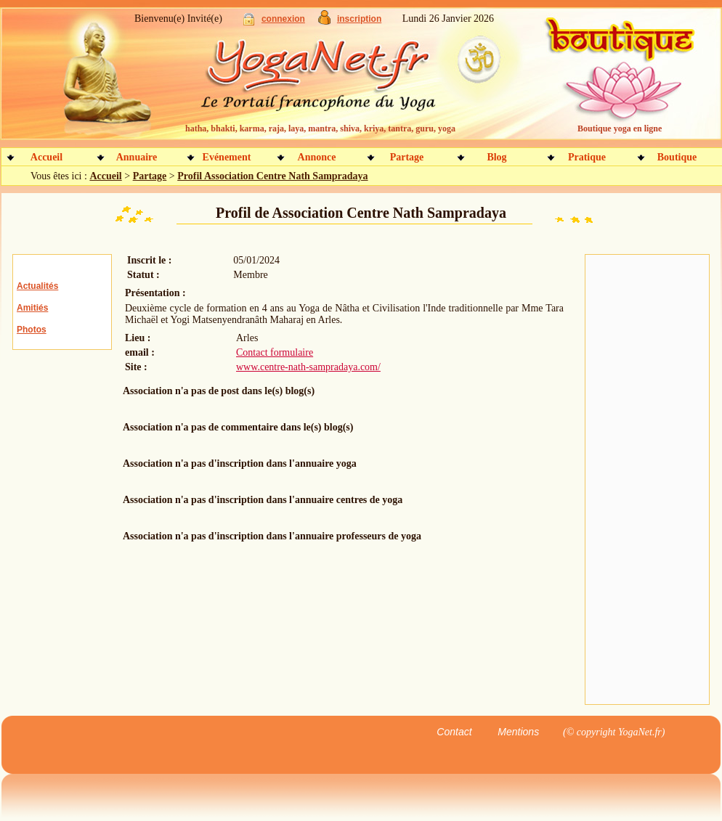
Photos (31, 329)
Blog (496, 157)
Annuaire (137, 157)
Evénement (227, 157)
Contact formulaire (274, 352)
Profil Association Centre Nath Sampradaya (272, 176)
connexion (283, 19)
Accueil (46, 157)
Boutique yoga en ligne (619, 128)
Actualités (37, 286)
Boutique (677, 157)
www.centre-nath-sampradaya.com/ (308, 367)
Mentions (518, 732)
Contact (454, 732)
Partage (407, 157)
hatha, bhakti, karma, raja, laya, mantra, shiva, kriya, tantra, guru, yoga (320, 128)
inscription (359, 19)
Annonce (317, 157)
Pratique (587, 157)
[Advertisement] (647, 480)
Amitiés (32, 308)
